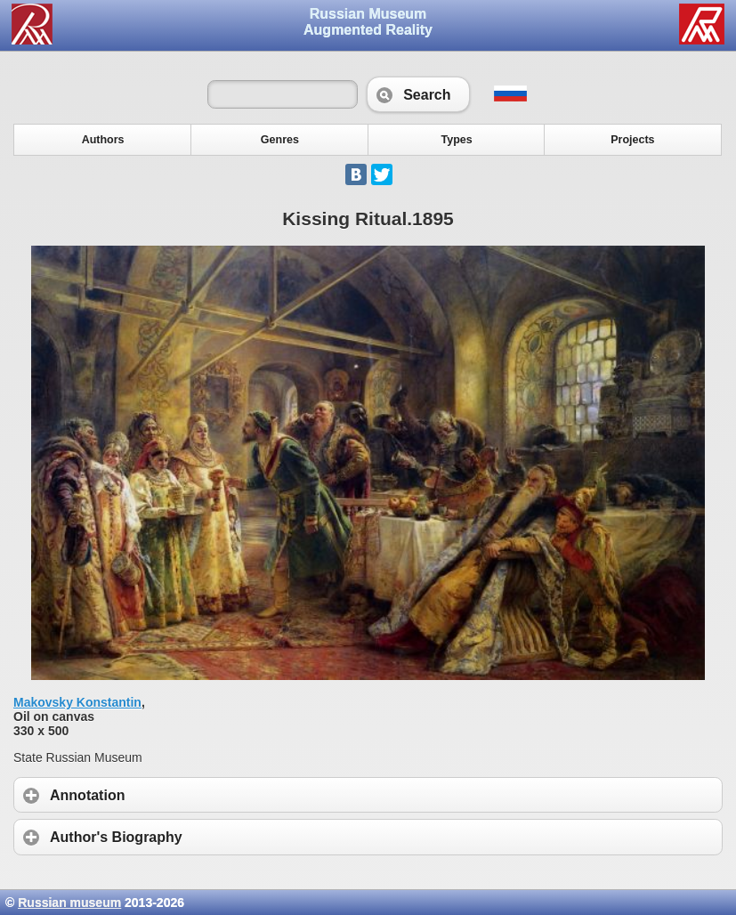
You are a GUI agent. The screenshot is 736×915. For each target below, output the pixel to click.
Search (418, 94)
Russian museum (69, 902)
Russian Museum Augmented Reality (368, 21)
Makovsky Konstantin (77, 702)
